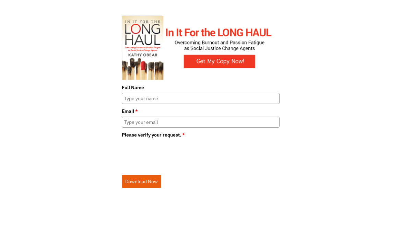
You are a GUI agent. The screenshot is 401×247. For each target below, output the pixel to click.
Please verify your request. (153, 135)
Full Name (133, 87)
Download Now (141, 181)
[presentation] (174, 154)
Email (130, 111)
